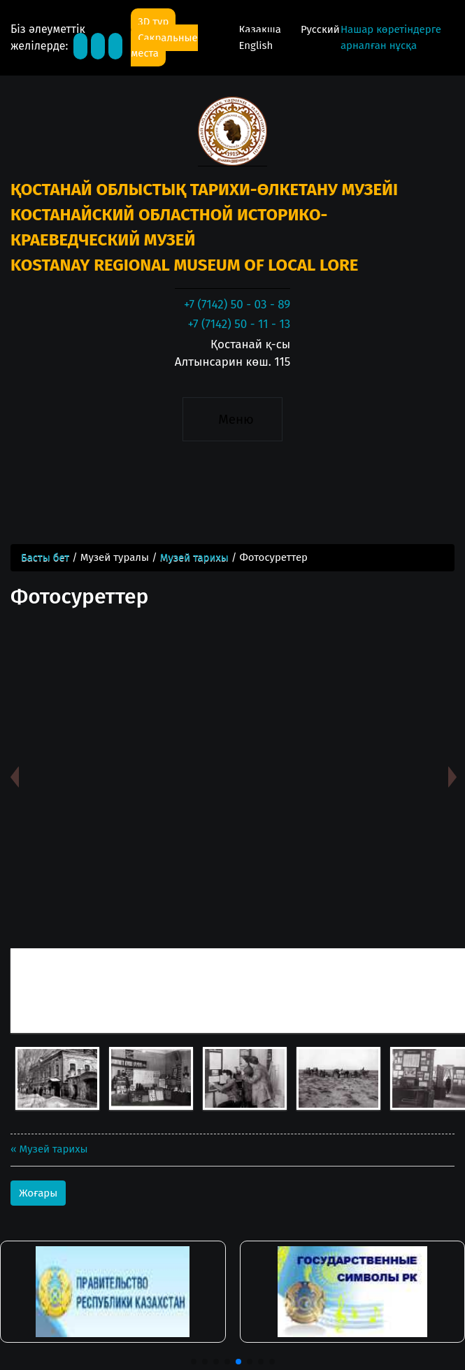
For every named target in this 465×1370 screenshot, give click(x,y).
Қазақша (260, 29)
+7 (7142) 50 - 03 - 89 (237, 304)
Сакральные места (164, 45)
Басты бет (45, 557)
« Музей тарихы (49, 1149)
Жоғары (38, 1193)
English (255, 45)
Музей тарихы (194, 557)
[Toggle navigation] (232, 419)
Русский (320, 29)
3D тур (153, 21)
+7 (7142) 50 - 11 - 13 (238, 324)
